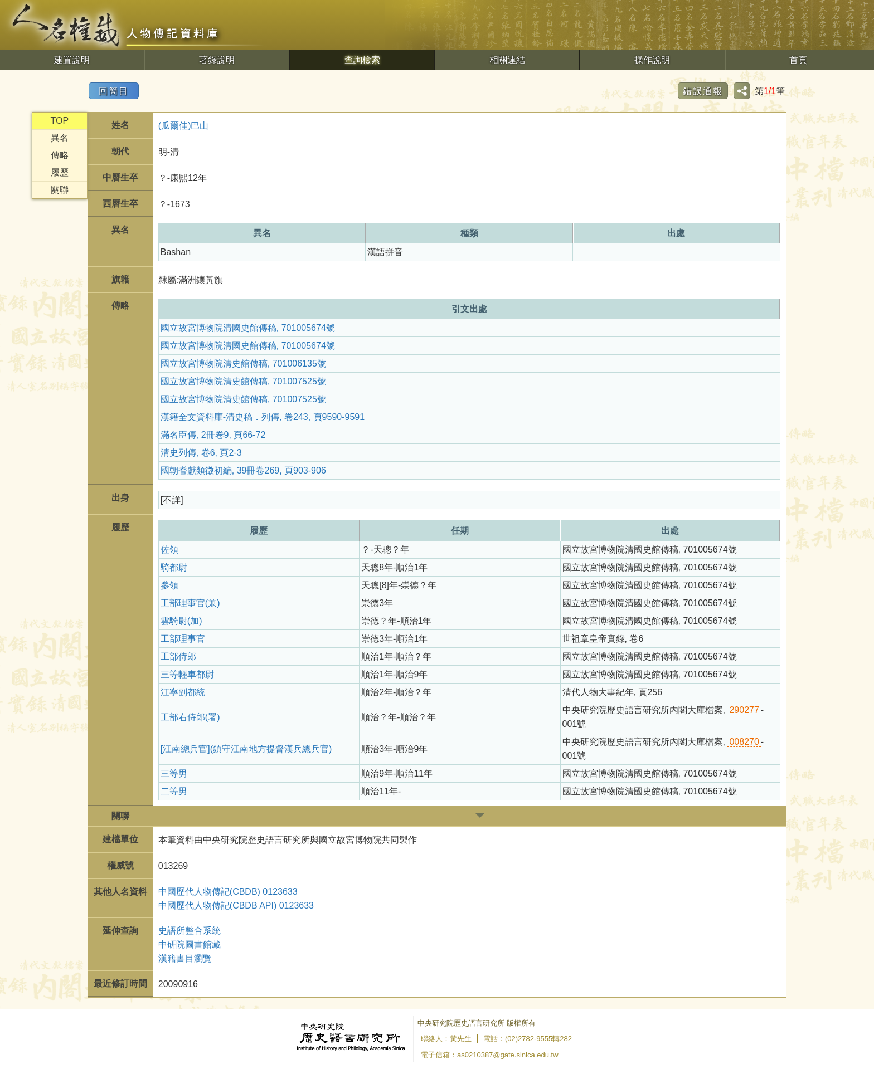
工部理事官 (183, 638)
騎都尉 (174, 567)
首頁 (798, 60)
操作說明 (652, 60)
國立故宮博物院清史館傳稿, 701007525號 (243, 381)
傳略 (60, 155)
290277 (744, 710)
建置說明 (72, 60)
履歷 (60, 172)
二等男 (174, 791)
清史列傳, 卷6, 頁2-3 (201, 452)
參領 (169, 585)
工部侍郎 (178, 656)
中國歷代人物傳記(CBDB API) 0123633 (236, 905)
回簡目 (114, 91)
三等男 (174, 773)
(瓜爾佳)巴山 (183, 125)
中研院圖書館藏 (189, 944)
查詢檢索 (362, 60)
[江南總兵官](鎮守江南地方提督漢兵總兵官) (246, 749)
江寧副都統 (183, 692)
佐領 (169, 549)
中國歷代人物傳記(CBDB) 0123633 (228, 891)
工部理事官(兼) (190, 603)
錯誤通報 (703, 91)
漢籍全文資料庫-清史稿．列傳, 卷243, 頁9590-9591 (263, 417)
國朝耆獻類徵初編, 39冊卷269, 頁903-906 (243, 470)
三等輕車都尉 (187, 674)
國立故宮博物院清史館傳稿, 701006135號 (243, 363)
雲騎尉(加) (181, 621)
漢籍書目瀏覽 (185, 958)
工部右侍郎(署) (190, 717)
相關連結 (507, 60)
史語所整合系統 (189, 930)
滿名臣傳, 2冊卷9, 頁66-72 (213, 435)
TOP (59, 120)
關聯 (60, 189)
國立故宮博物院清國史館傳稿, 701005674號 (248, 328)
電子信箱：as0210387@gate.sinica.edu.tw (490, 1055)
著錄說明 (217, 60)
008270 (744, 741)
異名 (60, 138)
